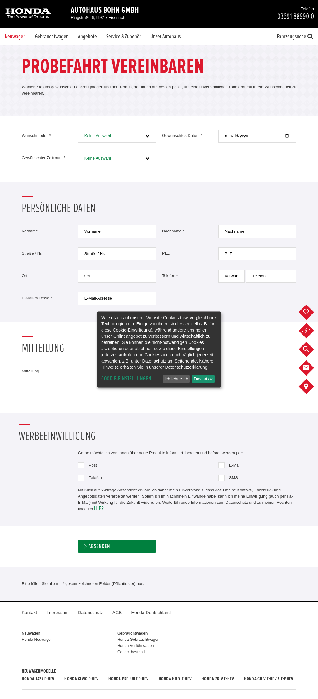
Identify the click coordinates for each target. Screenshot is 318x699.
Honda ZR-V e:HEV (218, 678)
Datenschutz (90, 612)
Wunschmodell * (36, 135)
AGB (117, 612)
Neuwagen (15, 36)
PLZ (166, 253)
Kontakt (29, 612)
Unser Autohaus (165, 36)
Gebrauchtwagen (52, 36)
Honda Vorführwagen (135, 646)
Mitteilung (30, 371)
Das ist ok (203, 378)
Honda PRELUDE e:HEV (128, 678)
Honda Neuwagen (37, 639)
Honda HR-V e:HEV (175, 678)
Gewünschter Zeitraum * (43, 158)
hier (99, 509)
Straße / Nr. (32, 253)
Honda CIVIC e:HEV (81, 678)
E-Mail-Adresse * (37, 298)
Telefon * (170, 275)
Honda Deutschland (151, 612)
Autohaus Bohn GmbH (105, 10)
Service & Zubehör (123, 36)
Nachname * (173, 231)
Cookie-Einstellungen (126, 379)
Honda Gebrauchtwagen (138, 639)
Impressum (57, 612)
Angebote (87, 36)
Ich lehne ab (176, 378)
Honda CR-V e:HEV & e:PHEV (268, 678)
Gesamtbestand (131, 652)
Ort (24, 275)
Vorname (30, 231)
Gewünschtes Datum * (182, 135)
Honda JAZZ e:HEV (38, 678)
